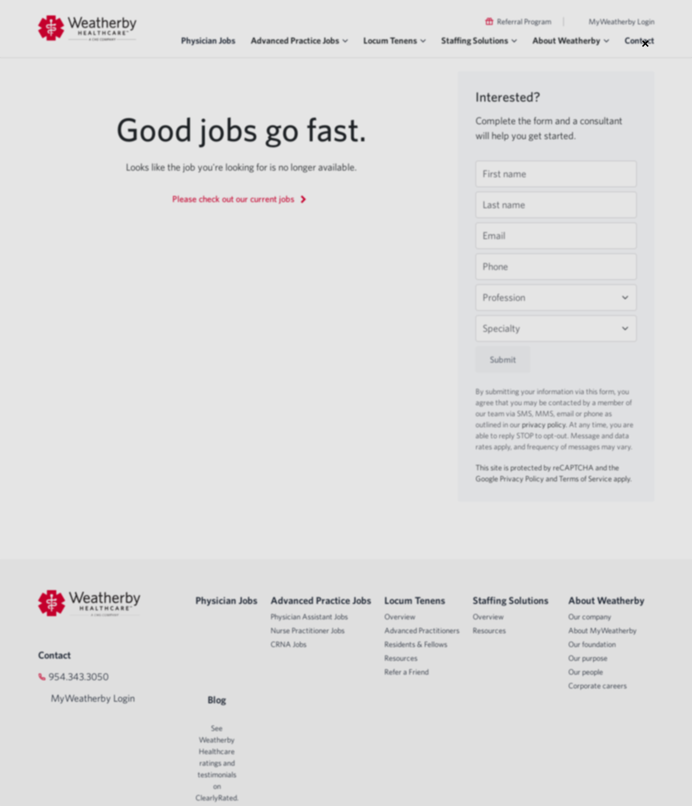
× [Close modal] (645, 43)
